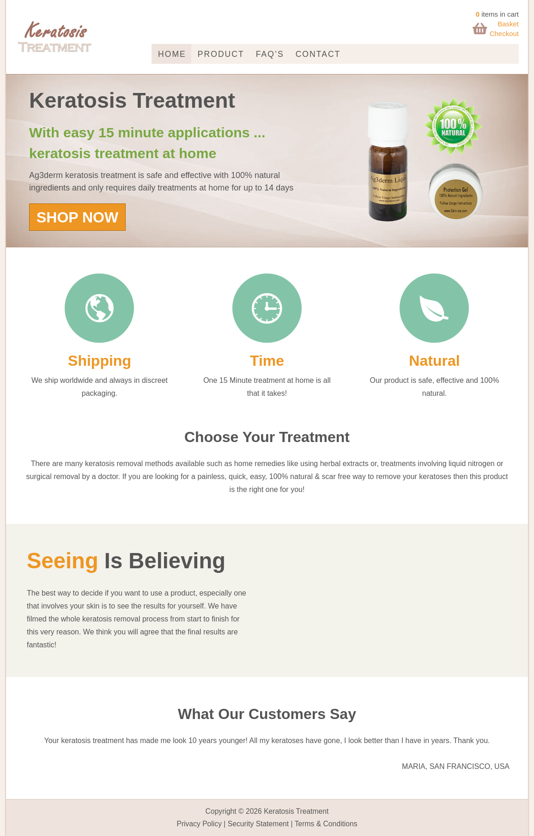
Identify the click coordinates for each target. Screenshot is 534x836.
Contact (318, 54)
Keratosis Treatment (296, 811)
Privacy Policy (199, 824)
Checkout (504, 33)
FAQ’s (270, 54)
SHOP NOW (77, 217)
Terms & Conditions (326, 824)
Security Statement (258, 824)
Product (221, 54)
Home (172, 54)
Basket (508, 24)
